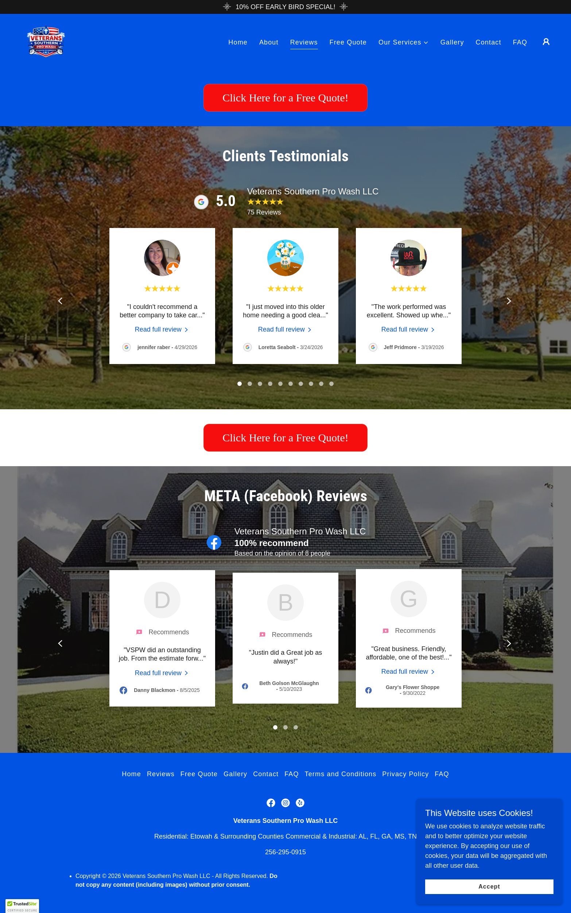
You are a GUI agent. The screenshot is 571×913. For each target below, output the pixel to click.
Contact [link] (488, 42)
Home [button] (131, 801)
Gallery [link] (452, 42)
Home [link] (238, 42)
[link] (46, 41)
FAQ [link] (520, 42)
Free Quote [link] (348, 42)
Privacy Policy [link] (405, 801)
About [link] (269, 42)
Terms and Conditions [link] (341, 801)
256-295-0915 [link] (285, 879)
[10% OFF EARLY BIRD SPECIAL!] (285, 6)
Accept (489, 886)
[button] (403, 42)
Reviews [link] (304, 42)
